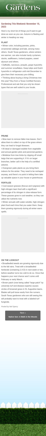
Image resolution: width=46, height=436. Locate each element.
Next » (23, 313)
